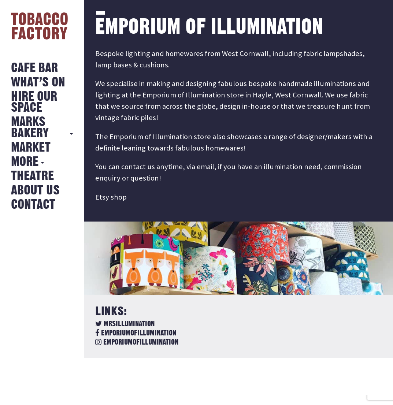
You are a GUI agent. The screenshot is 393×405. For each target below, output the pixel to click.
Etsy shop (111, 197)
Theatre (32, 176)
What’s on (38, 82)
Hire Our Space (34, 102)
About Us (35, 190)
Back (113, 379)
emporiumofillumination (135, 333)
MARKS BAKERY (30, 127)
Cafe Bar (34, 68)
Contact (33, 205)
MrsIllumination (125, 324)
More (24, 162)
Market (31, 147)
